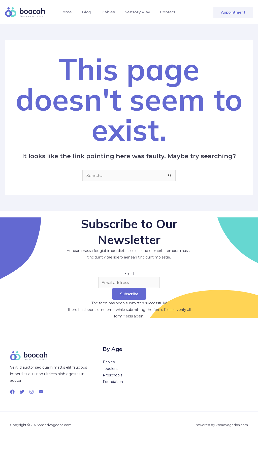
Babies (103, 12)
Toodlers (110, 369)
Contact (158, 12)
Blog (83, 12)
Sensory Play (130, 12)
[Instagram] (31, 392)
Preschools (112, 375)
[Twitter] (22, 392)
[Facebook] (12, 392)
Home (64, 12)
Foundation (113, 382)
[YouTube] (41, 392)
